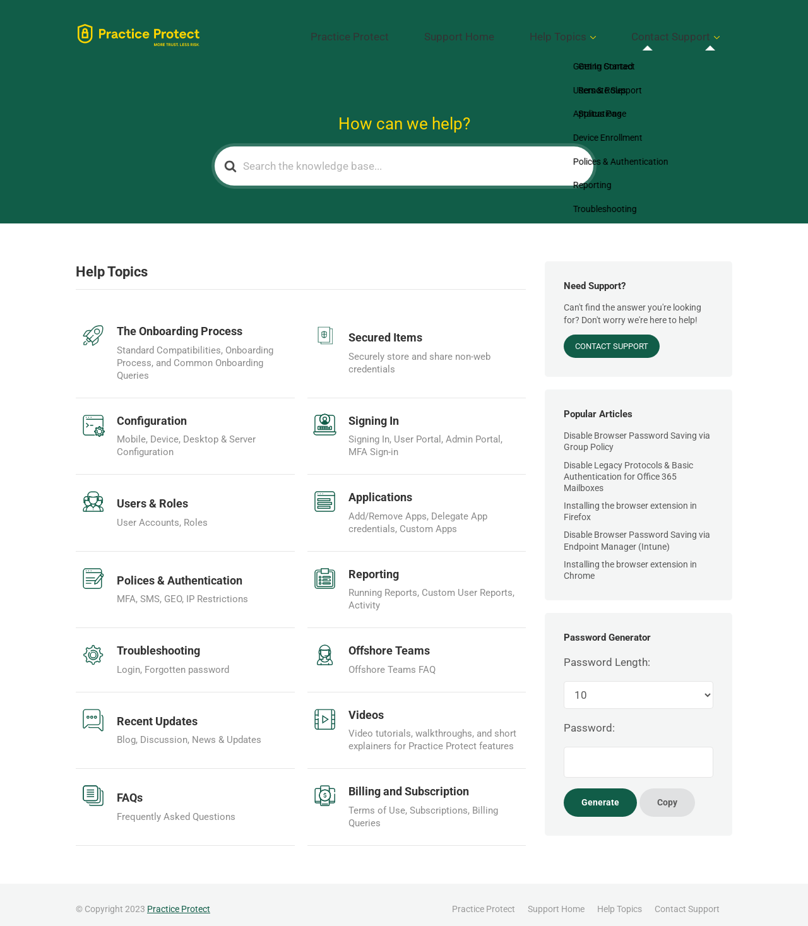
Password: (589, 719)
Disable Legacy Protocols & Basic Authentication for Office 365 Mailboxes (628, 467)
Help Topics (594, 32)
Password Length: (607, 652)
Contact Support (683, 32)
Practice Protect (433, 32)
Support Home (518, 32)
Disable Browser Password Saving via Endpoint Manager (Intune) (637, 531)
